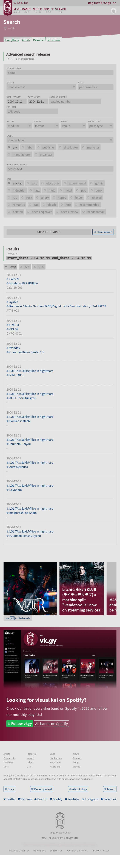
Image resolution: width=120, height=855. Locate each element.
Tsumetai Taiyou (20, 444)
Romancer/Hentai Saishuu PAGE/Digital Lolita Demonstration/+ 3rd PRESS (57, 306)
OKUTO (14, 325)
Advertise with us (77, 850)
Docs (11, 789)
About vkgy (79, 789)
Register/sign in (19, 850)
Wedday (14, 348)
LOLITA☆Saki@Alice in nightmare (31, 371)
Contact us (56, 850)
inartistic (72, 838)
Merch (111, 789)
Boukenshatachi (20, 421)
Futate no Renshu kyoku (25, 535)
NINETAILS (16, 375)
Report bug (39, 850)
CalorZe (14, 279)
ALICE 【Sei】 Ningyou (22, 398)
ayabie (13, 302)
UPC (41, 266)
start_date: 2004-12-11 (28, 258)
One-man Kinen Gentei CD (26, 352)
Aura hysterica (18, 467)
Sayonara (15, 490)
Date (13, 266)
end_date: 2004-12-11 (71, 258)
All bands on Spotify (51, 723)
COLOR (14, 329)
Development (43, 789)
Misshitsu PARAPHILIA (23, 283)
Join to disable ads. (17, 618)
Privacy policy (100, 850)
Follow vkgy (21, 723)
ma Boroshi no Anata (23, 512)
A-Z (27, 266)
